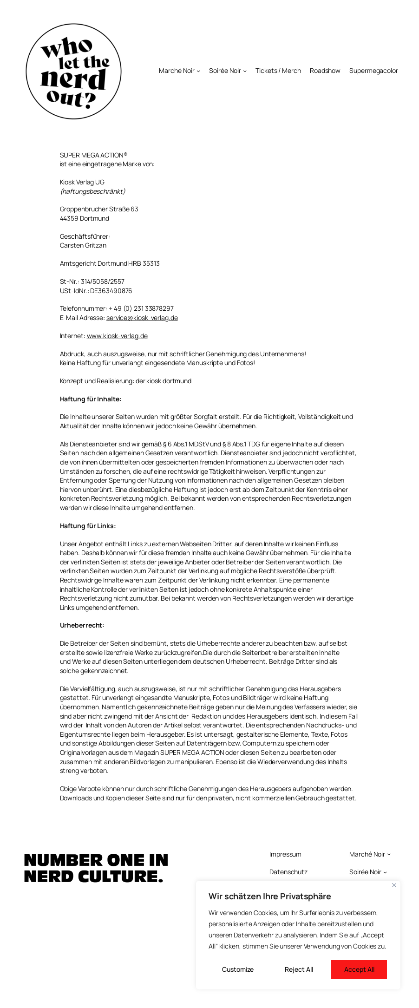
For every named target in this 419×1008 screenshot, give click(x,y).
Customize (238, 969)
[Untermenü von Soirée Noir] (245, 70)
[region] (298, 935)
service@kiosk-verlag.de (142, 317)
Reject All (299, 969)
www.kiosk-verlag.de (117, 335)
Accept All (359, 969)
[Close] (394, 885)
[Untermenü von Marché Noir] (198, 70)
